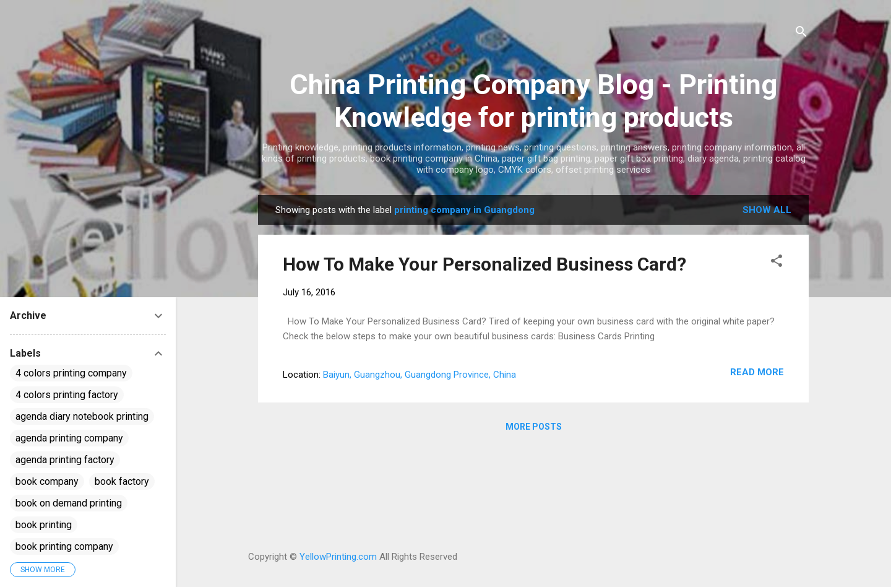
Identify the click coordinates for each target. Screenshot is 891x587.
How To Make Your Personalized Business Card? (484, 264)
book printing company (64, 546)
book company (47, 481)
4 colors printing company (71, 373)
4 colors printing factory (66, 395)
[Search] (801, 34)
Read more (757, 372)
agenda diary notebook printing (81, 416)
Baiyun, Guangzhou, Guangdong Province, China (419, 374)
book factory (122, 481)
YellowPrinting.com (338, 556)
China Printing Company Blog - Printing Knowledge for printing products (533, 101)
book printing (43, 525)
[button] (776, 262)
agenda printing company (69, 438)
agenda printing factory (64, 460)
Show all (766, 209)
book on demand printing (68, 503)
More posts (534, 427)
